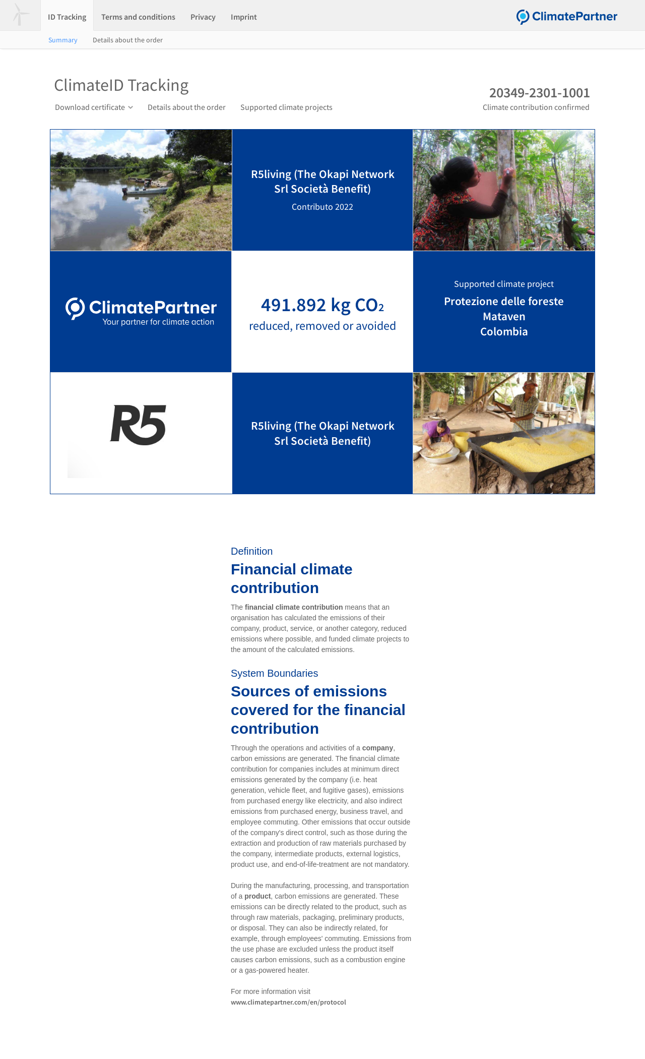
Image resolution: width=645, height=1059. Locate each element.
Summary (63, 39)
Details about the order (128, 39)
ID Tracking (67, 17)
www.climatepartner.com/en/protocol (288, 1002)
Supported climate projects (286, 107)
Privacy (203, 17)
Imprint (244, 17)
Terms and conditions (138, 17)
